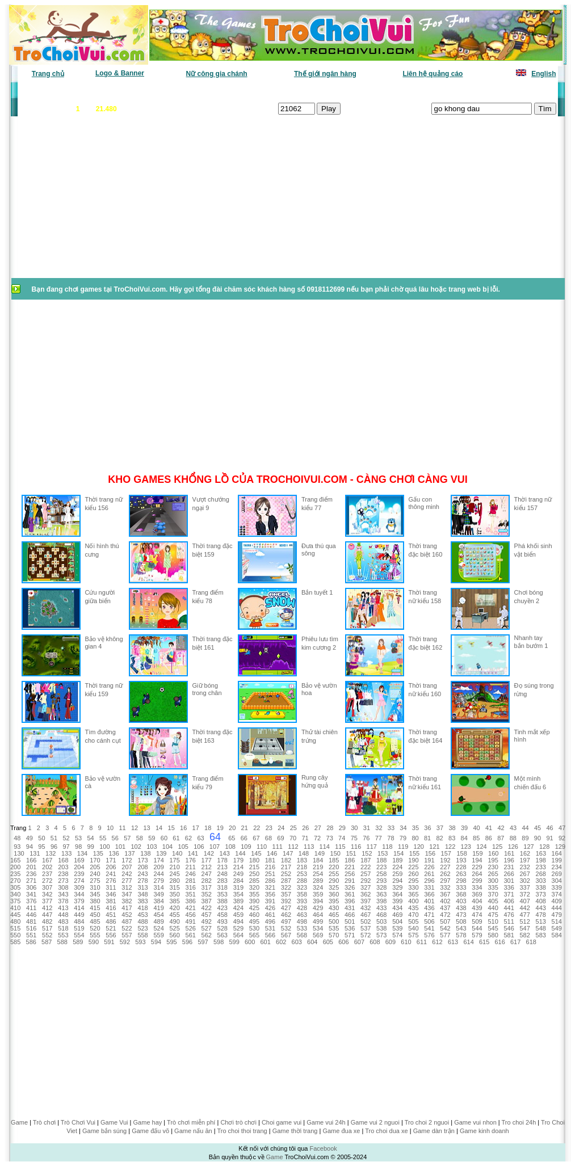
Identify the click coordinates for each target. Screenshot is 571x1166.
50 (41, 838)
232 (525, 867)
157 (446, 853)
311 (111, 887)
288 (302, 880)
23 (269, 827)
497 (286, 921)
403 (461, 901)
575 (413, 935)
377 (47, 901)
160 (493, 853)
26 (305, 827)
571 (350, 935)
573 (381, 935)
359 (318, 894)
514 (557, 921)
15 (171, 827)
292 (365, 880)
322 (286, 887)
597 (203, 941)
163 (541, 853)
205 (95, 867)
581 (508, 935)
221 (350, 867)
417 (126, 907)
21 (244, 827)
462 (286, 914)
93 (17, 846)
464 (318, 914)
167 (47, 860)
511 (508, 921)
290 (334, 880)
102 (136, 846)
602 (281, 941)
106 (199, 846)
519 (79, 928)
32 (378, 827)
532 (286, 928)
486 (111, 921)
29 (342, 827)
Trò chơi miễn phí (191, 1122)
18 (207, 827)
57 (127, 838)
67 (256, 838)
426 (270, 907)
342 (47, 894)
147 (288, 853)
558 (142, 935)
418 (142, 907)
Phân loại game (239, 91)
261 (429, 873)
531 (270, 928)
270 (15, 880)
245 (174, 873)
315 (174, 887)
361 (350, 894)
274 (79, 880)
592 (125, 941)
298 (461, 880)
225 (413, 867)
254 (318, 873)
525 (174, 928)
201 (31, 867)
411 (31, 907)
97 (65, 846)
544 (477, 928)
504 (397, 921)
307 (47, 887)
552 (47, 935)
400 (413, 901)
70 (292, 838)
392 (286, 901)
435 (413, 907)
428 (302, 907)
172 (126, 860)
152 (367, 853)
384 (158, 901)
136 (113, 853)
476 (508, 914)
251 (270, 873)
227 (445, 867)
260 (413, 873)
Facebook (323, 1148)
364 (397, 894)
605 (328, 941)
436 (429, 907)
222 (365, 867)
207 (126, 867)
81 (427, 838)
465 (334, 914)
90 (537, 838)
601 (266, 941)
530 (254, 928)
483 (63, 921)
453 (142, 914)
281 (191, 880)
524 (158, 928)
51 (54, 838)
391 (270, 901)
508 (461, 921)
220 (334, 867)
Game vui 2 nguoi (375, 1122)
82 (439, 838)
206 (111, 867)
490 (174, 921)
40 (476, 827)
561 (191, 935)
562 (206, 935)
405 (493, 901)
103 (151, 846)
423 (222, 907)
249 (238, 873)
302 (525, 880)
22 (256, 827)
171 (111, 860)
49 (29, 838)
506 (429, 921)
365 (413, 894)
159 (477, 853)
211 (191, 867)
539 (397, 928)
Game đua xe (341, 1130)
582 (525, 935)
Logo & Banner (119, 73)
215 (254, 867)
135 (98, 853)
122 (450, 846)
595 (171, 941)
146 (272, 853)
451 (111, 914)
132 (50, 853)
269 (557, 873)
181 (270, 860)
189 (397, 860)
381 (111, 901)
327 (365, 887)
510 (493, 921)
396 (350, 901)
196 (508, 860)
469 (397, 914)
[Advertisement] (101, 203)
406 (508, 901)
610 (406, 941)
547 (525, 928)
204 (79, 867)
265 (493, 873)
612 (437, 941)
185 (334, 860)
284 (238, 880)
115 (340, 846)
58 (139, 838)
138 (145, 853)
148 (304, 853)
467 (365, 914)
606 (343, 941)
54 (90, 838)
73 (329, 838)
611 (422, 941)
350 (174, 894)
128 (544, 846)
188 (381, 860)
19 (220, 827)
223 (381, 867)
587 (46, 941)
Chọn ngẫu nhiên (303, 91)
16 (183, 827)
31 (366, 827)
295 (413, 880)
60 (164, 838)
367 (445, 894)
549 (557, 928)
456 (191, 914)
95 (41, 846)
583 (541, 935)
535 (334, 928)
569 (318, 935)
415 (95, 907)
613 (453, 941)
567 (286, 935)
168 (63, 860)
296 (429, 880)
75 (354, 838)
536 (350, 928)
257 (365, 873)
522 (126, 928)
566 (270, 935)
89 (525, 838)
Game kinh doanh (484, 1130)
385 (174, 901)
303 (541, 880)
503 (381, 921)
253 (302, 873)
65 (231, 838)
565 (254, 935)
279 (158, 880)
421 (191, 907)
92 (562, 838)
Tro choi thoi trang (242, 1130)
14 (159, 827)
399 (397, 901)
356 (270, 894)
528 (222, 928)
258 (381, 873)
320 (254, 887)
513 (541, 921)
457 (206, 914)
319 (238, 887)
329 (397, 887)
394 (318, 901)
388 (222, 901)
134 (82, 853)
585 (15, 941)
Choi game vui (281, 1122)
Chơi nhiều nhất (177, 91)
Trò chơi (44, 1122)
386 (191, 901)
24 (281, 827)
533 (302, 928)
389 (238, 901)
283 (222, 880)
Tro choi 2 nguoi (427, 1122)
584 (557, 935)
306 (31, 887)
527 (206, 928)
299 (477, 880)
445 (15, 914)
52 (65, 838)
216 (270, 867)
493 (222, 921)
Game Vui (114, 1122)
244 (158, 873)
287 (286, 880)
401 (429, 901)
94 (29, 846)
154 (398, 853)
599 (234, 941)
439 (477, 907)
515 (15, 928)
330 (413, 887)
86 (488, 838)
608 (375, 941)
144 (240, 853)
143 (225, 853)
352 (206, 894)
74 (341, 838)
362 (365, 894)
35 (415, 827)
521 (111, 928)
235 (15, 873)
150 (335, 853)
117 (372, 846)
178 (222, 860)
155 (414, 853)
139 (161, 853)
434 (397, 907)
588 (62, 941)
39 (464, 827)
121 (434, 846)
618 (531, 941)
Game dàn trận (434, 1130)
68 (268, 838)
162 (525, 853)
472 (445, 914)
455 (174, 914)
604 (312, 941)
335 (493, 887)
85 (476, 838)
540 (413, 928)
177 (206, 860)
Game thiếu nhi (423, 91)
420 (174, 907)
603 (297, 941)
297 (445, 880)
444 (557, 907)
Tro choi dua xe (386, 1130)
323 (302, 887)
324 (318, 887)
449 (79, 914)
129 (560, 846)
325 (334, 887)
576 (429, 935)
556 (111, 935)
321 (270, 887)
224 (397, 867)
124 (481, 846)
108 (230, 846)
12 (134, 827)
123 (466, 846)
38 (451, 827)
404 (477, 901)
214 (238, 867)
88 (513, 838)
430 (334, 907)
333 (461, 887)
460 (254, 914)
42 (500, 827)
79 (403, 838)
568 (302, 935)
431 (350, 907)
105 (183, 846)
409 (557, 901)
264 (477, 873)
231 (508, 867)
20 (232, 827)
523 (142, 928)
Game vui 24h (326, 1122)
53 (78, 838)
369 (477, 894)
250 (254, 873)
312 (126, 887)
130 (19, 853)
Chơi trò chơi (238, 1122)
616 (499, 941)
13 (146, 827)
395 (334, 901)
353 (222, 894)
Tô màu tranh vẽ (524, 91)
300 (493, 880)
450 (95, 914)
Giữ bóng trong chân (207, 689)
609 (390, 941)
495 (254, 921)
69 (280, 838)
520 (95, 928)
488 (142, 921)
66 (244, 838)
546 (508, 928)
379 (79, 901)
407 (525, 901)
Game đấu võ (150, 1130)
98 (78, 846)
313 (142, 887)
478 (541, 914)
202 (47, 867)
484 (79, 921)
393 (302, 901)
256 (350, 873)
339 (557, 887)
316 (191, 887)
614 (468, 941)
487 (126, 921)
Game (19, 1122)
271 (31, 880)
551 (31, 935)
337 (525, 887)
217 (286, 867)
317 (206, 887)
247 (206, 873)
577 (445, 935)
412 (47, 907)
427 (286, 907)
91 (549, 838)
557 (126, 935)
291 (350, 880)
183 (302, 860)
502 (365, 921)
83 (451, 838)
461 (270, 914)
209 (158, 867)
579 (477, 935)
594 (156, 941)
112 (293, 846)
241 (111, 873)
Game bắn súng (104, 1130)
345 (95, 894)
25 (293, 827)
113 (309, 846)
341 (31, 894)
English (543, 74)
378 (63, 901)
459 (238, 914)
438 (461, 907)
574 (397, 935)
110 (262, 846)
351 (191, 894)
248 (222, 873)
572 (365, 935)
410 (15, 907)
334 (477, 887)
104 (167, 846)
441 (508, 907)
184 (318, 860)
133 (66, 853)
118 (387, 846)
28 (329, 827)
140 (177, 853)
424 (238, 907)
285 (254, 880)
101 (120, 846)
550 (15, 935)
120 (419, 846)
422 (206, 907)
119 (403, 846)
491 (191, 921)
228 (461, 867)
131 (35, 853)
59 (151, 838)
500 (334, 921)
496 (270, 921)
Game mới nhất (116, 91)
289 (318, 880)
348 (142, 894)
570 (334, 935)
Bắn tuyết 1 (317, 592)
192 (445, 860)
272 (47, 880)
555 (95, 935)
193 (461, 860)
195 (493, 860)
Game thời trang (295, 1130)
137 (129, 853)
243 (142, 873)
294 (397, 880)
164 (557, 853)
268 (541, 873)
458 (222, 914)
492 (206, 921)
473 (461, 914)
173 (142, 860)
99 (90, 846)
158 (461, 853)
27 (317, 827)
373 (541, 894)
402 (445, 901)
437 (445, 907)
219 (318, 867)
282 (206, 880)
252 (286, 873)
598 (218, 941)
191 (429, 860)
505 (413, 921)
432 (365, 907)
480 (15, 921)
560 (174, 935)
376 (31, 901)
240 (95, 873)
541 (429, 928)
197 (525, 860)
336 (508, 887)
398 (381, 901)
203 (63, 867)
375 (15, 901)
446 (31, 914)
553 (63, 935)
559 (158, 935)
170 (95, 860)
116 (356, 846)
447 (47, 914)
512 (525, 921)
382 (126, 901)
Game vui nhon (475, 1122)
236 (31, 873)
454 (158, 914)
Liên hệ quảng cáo (432, 74)
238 (63, 873)
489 (158, 921)
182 (286, 860)
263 (461, 873)
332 (445, 887)
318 (222, 887)
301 (508, 880)
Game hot (473, 91)
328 (381, 887)
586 (31, 941)
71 (304, 838)
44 (525, 827)
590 (94, 941)
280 (174, 880)
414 (79, 907)
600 (250, 941)
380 (95, 901)
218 (302, 867)
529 (238, 928)
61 (176, 838)
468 (381, 914)
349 (158, 894)
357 (286, 894)
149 (319, 853)
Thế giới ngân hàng (325, 74)
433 (381, 907)
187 (365, 860)
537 (365, 928)
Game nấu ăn (193, 1130)
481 (31, 921)
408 (541, 901)
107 (214, 846)
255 (334, 873)
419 (158, 907)
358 (302, 894)
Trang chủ (48, 74)
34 (403, 827)
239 (79, 873)
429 (318, 907)
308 (63, 887)
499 (318, 921)
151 (351, 853)
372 (525, 894)
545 (493, 928)
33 (391, 827)
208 (142, 867)
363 (381, 894)
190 (413, 860)
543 (461, 928)
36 (427, 827)
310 (95, 887)
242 (126, 873)
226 (429, 867)
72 (317, 838)
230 (493, 867)
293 (381, 880)
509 (477, 921)
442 (525, 907)
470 (413, 914)
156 (430, 853)
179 (238, 860)
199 (557, 860)
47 (562, 827)
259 (397, 873)
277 (126, 880)
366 (429, 894)
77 (378, 838)
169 (79, 860)
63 (200, 838)
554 (79, 935)
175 (174, 860)
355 (254, 894)
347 (126, 894)
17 (195, 827)
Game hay (147, 1122)
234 (557, 867)
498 (302, 921)
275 (95, 880)
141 (193, 853)
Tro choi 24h (519, 1122)
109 (246, 846)
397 (365, 901)
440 (493, 907)
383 (142, 901)
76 (366, 838)
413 (63, 907)
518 (63, 928)
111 (277, 846)
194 (477, 860)
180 (254, 860)
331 (429, 887)
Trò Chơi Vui (78, 1122)
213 (222, 867)
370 (493, 894)
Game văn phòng (52, 91)
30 (354, 827)
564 (238, 935)
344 (79, 894)
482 (47, 921)
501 (350, 921)
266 (508, 873)
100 (104, 846)
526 (191, 928)
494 (238, 921)
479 (557, 914)
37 (439, 827)
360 (334, 894)
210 (174, 867)
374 (557, 894)
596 (187, 941)
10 (110, 827)
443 (541, 907)
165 (15, 860)
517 (47, 928)
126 (513, 846)
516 (31, 928)
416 (111, 907)
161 (509, 853)
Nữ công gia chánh (216, 74)
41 (488, 827)
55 (102, 838)
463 (302, 914)
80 (415, 838)
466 (350, 914)
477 (525, 914)
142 (209, 853)
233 (541, 867)
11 (122, 827)
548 (541, 928)
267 (525, 873)
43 (513, 827)
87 (500, 838)
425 (254, 907)
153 (382, 853)
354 (238, 894)
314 (158, 887)
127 (528, 846)
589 (78, 941)
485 (95, 921)
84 (464, 838)
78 (390, 838)
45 (537, 827)
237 (47, 873)
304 (557, 880)
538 (381, 928)
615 (484, 941)
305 (15, 887)
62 (188, 838)
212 (206, 867)
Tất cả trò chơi (365, 91)
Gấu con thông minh (424, 503)
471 (429, 914)
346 (111, 894)
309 (79, 887)
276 (111, 880)
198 (541, 860)
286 (270, 880)
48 (17, 838)
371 (508, 894)
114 (325, 846)
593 (140, 941)
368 (461, 894)
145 (256, 853)
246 (191, 873)
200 (15, 867)
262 (445, 873)
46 (550, 827)
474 (477, 914)
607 (359, 941)
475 (493, 914)
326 (350, 887)
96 (54, 846)
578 (461, 935)
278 (142, 880)
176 (191, 860)
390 (254, 901)
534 (318, 928)
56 (115, 838)
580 (493, 935)
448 (63, 914)
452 (126, 914)
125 (497, 846)
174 (158, 860)
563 (222, 935)
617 (515, 941)
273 (63, 880)
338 (541, 887)
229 (477, 867)
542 (445, 928)
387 (206, 901)
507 (445, 921)
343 (63, 894)
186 (350, 860)
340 (15, 894)
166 (31, 860)
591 (109, 941)
